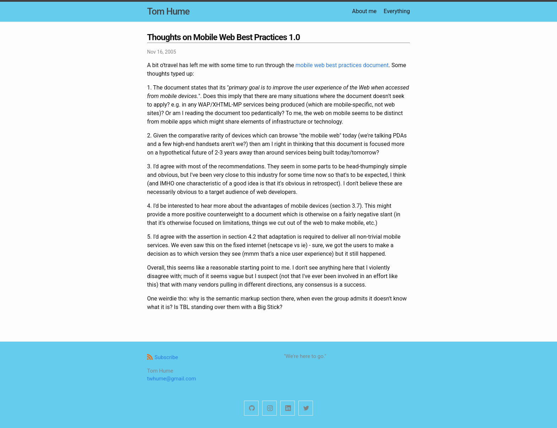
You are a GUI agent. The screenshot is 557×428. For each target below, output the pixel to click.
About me (364, 11)
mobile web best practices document (342, 65)
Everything (397, 11)
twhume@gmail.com (171, 378)
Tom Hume (168, 11)
